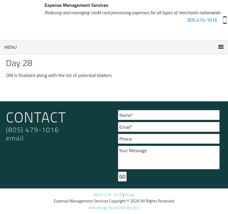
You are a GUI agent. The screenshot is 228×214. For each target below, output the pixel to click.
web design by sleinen (107, 207)
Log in (134, 207)
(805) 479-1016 (32, 130)
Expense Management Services (22, 20)
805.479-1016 (202, 19)
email (15, 138)
